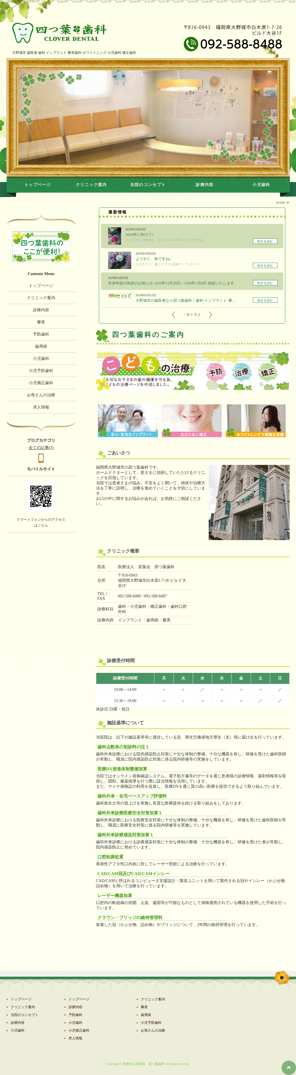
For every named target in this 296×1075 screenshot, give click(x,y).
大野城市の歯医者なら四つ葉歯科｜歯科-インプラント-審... (185, 300)
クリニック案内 (91, 185)
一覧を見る (192, 314)
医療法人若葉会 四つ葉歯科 (143, 1063)
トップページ (37, 185)
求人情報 (41, 407)
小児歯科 (261, 185)
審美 (41, 322)
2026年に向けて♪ (139, 234)
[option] (147, 117)
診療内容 (205, 185)
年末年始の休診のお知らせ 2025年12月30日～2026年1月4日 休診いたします (171, 283)
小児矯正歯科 (41, 383)
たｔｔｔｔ (41, 34)
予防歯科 (41, 334)
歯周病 (41, 346)
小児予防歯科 (41, 371)
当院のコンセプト (148, 185)
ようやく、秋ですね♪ (153, 259)
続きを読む (265, 241)
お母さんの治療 (41, 395)
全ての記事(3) (41, 448)
